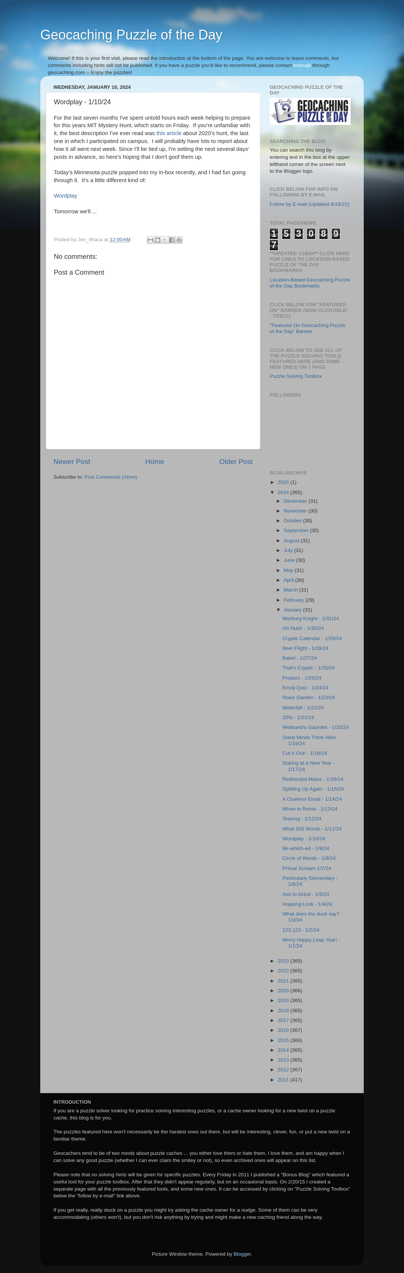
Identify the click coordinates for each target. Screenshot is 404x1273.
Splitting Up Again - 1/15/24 (313, 789)
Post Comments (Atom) (111, 477)
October (293, 520)
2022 (284, 970)
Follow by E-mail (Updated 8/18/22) (309, 204)
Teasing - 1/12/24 (302, 818)
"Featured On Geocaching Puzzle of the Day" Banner (307, 328)
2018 (284, 1010)
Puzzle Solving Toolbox (296, 376)
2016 (284, 1030)
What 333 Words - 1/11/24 (312, 829)
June (290, 560)
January (293, 610)
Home (154, 461)
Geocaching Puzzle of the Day (131, 35)
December (296, 501)
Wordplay (65, 196)
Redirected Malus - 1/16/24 (312, 779)
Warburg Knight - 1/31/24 (310, 618)
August (292, 540)
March (291, 590)
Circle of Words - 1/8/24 (309, 858)
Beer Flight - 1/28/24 (305, 648)
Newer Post (71, 461)
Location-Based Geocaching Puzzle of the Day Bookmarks (310, 283)
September (297, 530)
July (289, 550)
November (296, 511)
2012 (284, 1069)
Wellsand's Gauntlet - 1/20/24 (315, 727)
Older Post (236, 461)
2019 (284, 1000)
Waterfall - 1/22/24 (303, 707)
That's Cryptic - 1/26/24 (308, 668)
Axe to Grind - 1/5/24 (306, 894)
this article (169, 133)
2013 (284, 1060)
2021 (284, 981)
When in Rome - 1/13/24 (309, 809)
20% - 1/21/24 (298, 717)
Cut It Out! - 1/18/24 (304, 753)
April (289, 580)
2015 (284, 1040)
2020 (284, 990)
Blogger (242, 1254)
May (289, 570)
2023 (284, 961)
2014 (284, 1050)
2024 (284, 492)
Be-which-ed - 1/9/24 (306, 848)
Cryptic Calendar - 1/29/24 (312, 638)
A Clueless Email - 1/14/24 (312, 799)
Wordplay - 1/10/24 (303, 838)
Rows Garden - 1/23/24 (308, 697)
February (294, 600)
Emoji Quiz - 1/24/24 (305, 687)
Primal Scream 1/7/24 (306, 868)
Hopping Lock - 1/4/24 (307, 904)
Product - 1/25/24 (302, 678)
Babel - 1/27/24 (299, 658)
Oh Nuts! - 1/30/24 (303, 628)
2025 (284, 482)
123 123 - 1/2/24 (300, 930)
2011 (284, 1080)
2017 (284, 1020)
